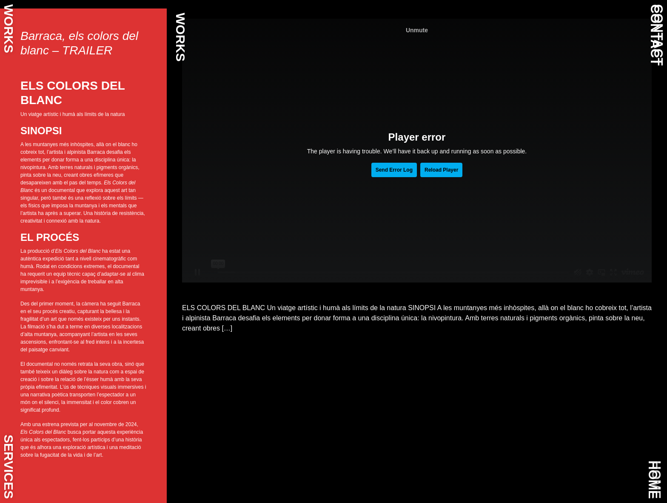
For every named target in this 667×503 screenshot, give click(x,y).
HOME (653, 480)
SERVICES (9, 467)
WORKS (9, 28)
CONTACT (655, 34)
